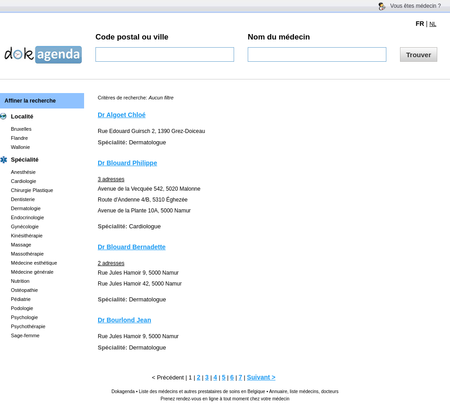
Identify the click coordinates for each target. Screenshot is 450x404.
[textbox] (164, 54)
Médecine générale (32, 272)
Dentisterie (23, 199)
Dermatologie (25, 208)
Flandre (19, 138)
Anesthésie (23, 172)
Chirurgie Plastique (32, 190)
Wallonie (20, 147)
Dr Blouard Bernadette (131, 247)
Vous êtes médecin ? (415, 6)
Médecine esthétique (34, 263)
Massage (21, 244)
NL (433, 24)
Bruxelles (21, 129)
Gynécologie (25, 226)
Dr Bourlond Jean (124, 320)
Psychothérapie (28, 326)
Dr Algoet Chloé (121, 114)
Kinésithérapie (27, 235)
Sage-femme (25, 335)
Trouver (418, 55)
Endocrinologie (27, 217)
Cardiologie (23, 181)
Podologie (22, 308)
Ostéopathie (24, 290)
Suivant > (261, 377)
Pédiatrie (20, 299)
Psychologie (24, 317)
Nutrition (20, 281)
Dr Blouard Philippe (127, 163)
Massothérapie (27, 253)
